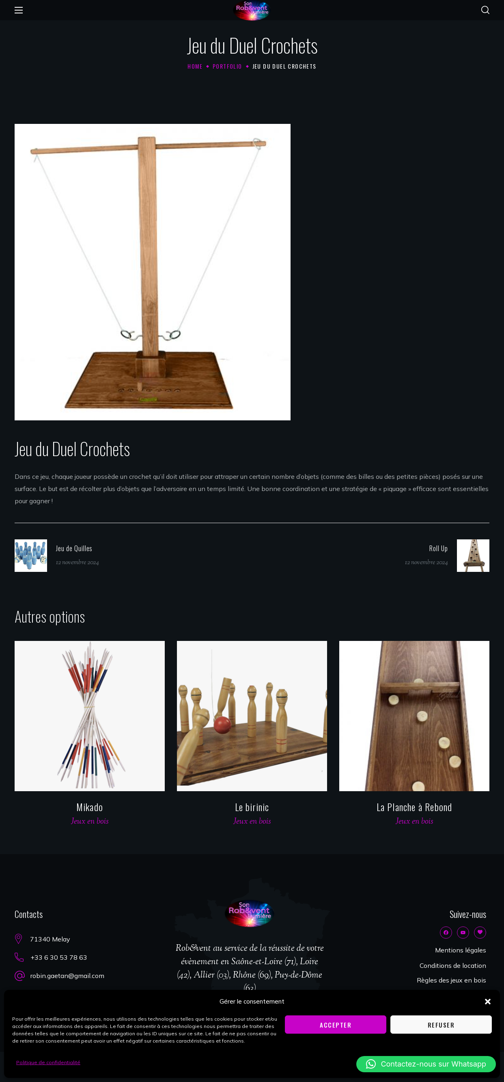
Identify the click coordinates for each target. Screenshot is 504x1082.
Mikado (89, 806)
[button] (488, 1002)
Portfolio (227, 66)
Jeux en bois (90, 822)
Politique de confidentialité (48, 1062)
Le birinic (252, 806)
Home (194, 66)
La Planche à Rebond (414, 806)
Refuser (441, 1024)
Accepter (335, 1024)
